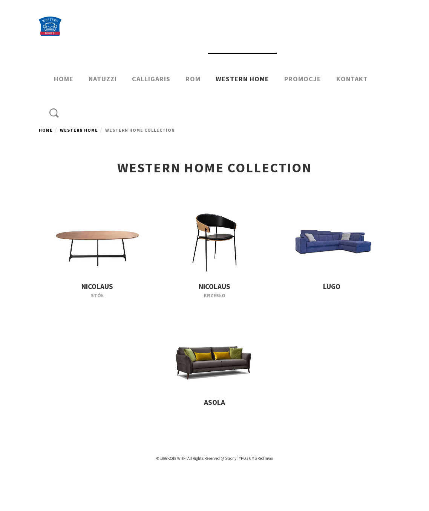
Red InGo (265, 458)
